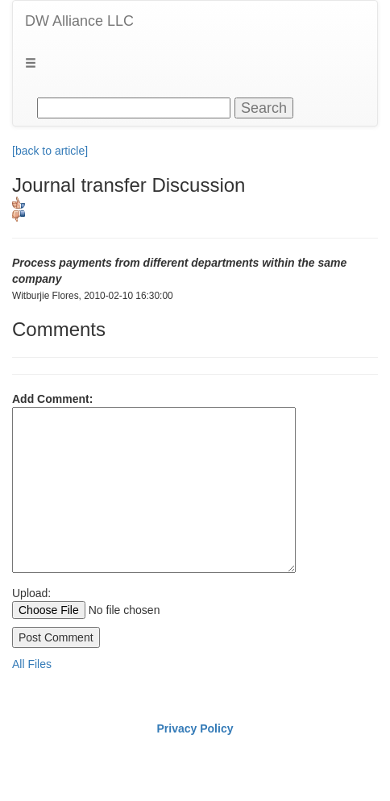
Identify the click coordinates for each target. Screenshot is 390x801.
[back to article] (50, 150)
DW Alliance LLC (79, 21)
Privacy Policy (195, 728)
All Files (32, 664)
